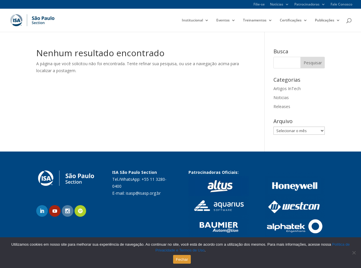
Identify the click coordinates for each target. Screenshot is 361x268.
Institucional (192, 20)
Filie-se (259, 5)
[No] (354, 253)
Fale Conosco (341, 5)
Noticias (281, 97)
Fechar (182, 259)
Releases (281, 106)
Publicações (324, 20)
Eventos (223, 20)
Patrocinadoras (307, 5)
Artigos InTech (287, 88)
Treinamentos (254, 20)
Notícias (276, 5)
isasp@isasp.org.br (143, 193)
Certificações (291, 20)
